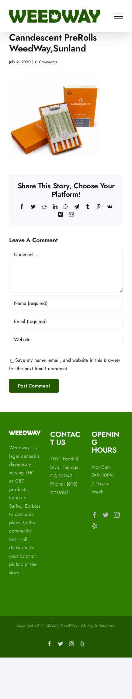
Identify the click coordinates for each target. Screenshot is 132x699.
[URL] (66, 339)
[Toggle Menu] (118, 16)
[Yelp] (95, 526)
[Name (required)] (66, 303)
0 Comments (46, 62)
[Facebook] (95, 515)
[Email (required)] (66, 321)
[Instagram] (117, 515)
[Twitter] (105, 515)
